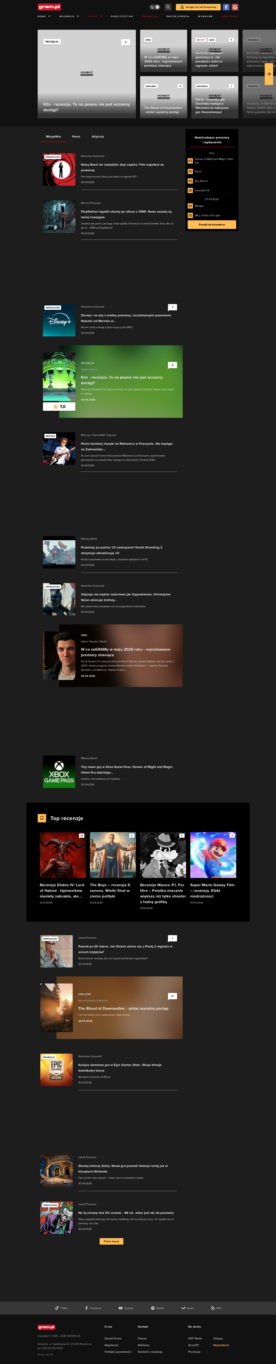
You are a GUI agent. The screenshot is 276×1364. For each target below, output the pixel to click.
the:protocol (221, 1345)
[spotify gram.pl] (157, 1308)
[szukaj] (168, 7)
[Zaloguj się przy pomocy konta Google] (235, 7)
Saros (198, 171)
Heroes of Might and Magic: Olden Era (214, 160)
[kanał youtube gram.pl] (125, 1308)
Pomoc (142, 1338)
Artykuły (98, 136)
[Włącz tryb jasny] (154, 7)
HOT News (195, 1338)
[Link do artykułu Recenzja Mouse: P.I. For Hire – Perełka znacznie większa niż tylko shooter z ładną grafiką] (163, 871)
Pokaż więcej (111, 1241)
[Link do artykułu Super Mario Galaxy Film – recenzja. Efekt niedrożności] (213, 868)
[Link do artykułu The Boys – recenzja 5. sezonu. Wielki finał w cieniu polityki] (113, 868)
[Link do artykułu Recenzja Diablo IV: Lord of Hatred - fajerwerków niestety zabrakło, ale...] (63, 868)
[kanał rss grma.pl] (216, 1308)
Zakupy (218, 1338)
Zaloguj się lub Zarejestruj (201, 7)
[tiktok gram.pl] (61, 1308)
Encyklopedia (178, 16)
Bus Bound (201, 181)
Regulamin (111, 1345)
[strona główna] (58, 7)
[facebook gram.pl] (92, 1308)
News (44, 16)
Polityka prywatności (118, 1352)
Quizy (95, 16)
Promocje (150, 16)
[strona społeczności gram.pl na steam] (187, 1308)
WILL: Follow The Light (207, 215)
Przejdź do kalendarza (212, 224)
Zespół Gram (113, 1338)
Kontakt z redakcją (150, 1352)
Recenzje (69, 16)
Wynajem (205, 16)
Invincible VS (202, 190)
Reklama (143, 1345)
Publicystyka (122, 16)
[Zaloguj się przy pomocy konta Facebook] (226, 7)
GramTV (193, 1345)
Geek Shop (229, 16)
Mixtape (199, 206)
